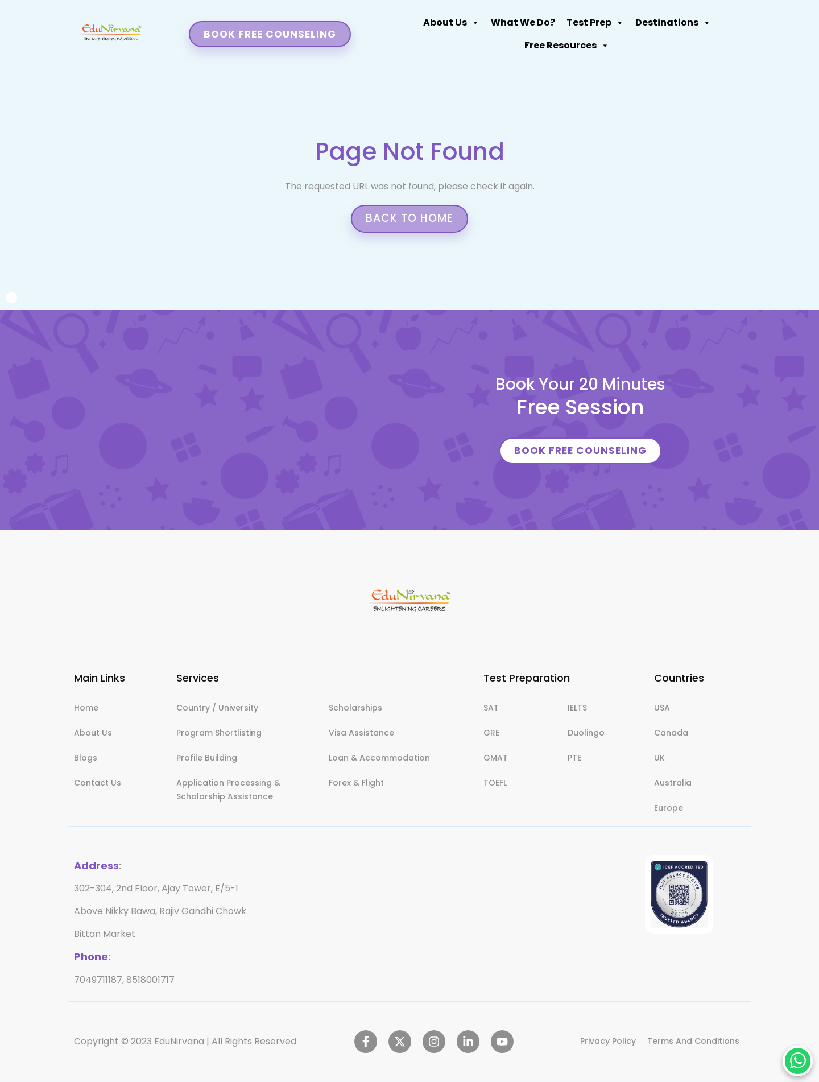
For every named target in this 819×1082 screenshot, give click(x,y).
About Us (195, 27)
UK (659, 759)
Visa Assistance (361, 734)
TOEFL (495, 784)
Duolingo (586, 734)
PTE (574, 759)
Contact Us (97, 784)
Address (96, 867)
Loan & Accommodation (379, 759)
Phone (91, 957)
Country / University (217, 709)
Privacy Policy (608, 1042)
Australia (673, 784)
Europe (668, 809)
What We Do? (266, 27)
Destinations (416, 27)
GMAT (495, 759)
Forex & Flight (356, 784)
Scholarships (355, 709)
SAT (491, 709)
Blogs (85, 759)
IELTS (577, 709)
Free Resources (508, 27)
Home (86, 709)
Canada (671, 734)
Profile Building (206, 759)
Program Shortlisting (219, 734)
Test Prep (338, 27)
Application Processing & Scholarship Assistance (228, 790)
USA (662, 709)
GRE (491, 734)
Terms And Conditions (693, 1042)
